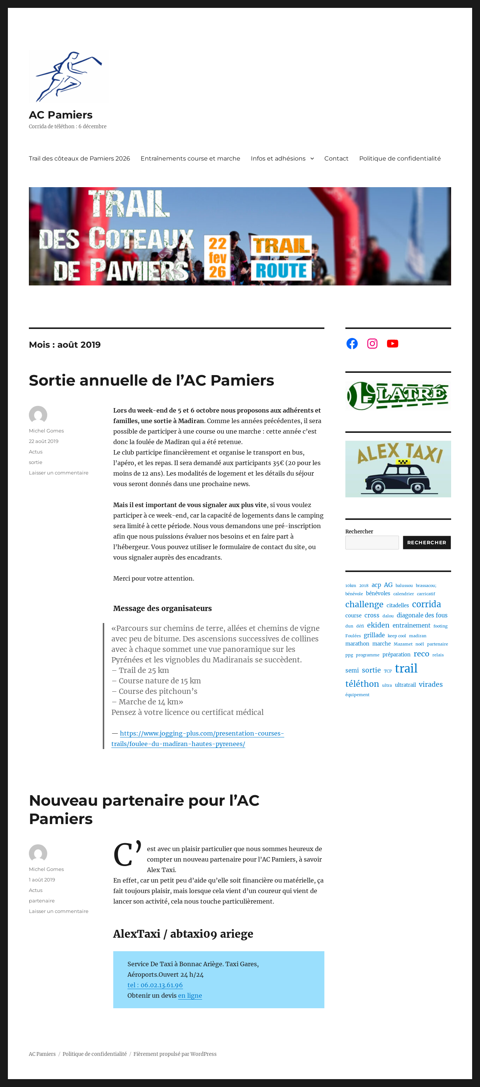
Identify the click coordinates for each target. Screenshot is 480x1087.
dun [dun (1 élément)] (349, 626)
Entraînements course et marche (190, 158)
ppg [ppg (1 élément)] (349, 655)
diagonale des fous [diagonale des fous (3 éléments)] (422, 615)
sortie (35, 462)
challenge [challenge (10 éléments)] (364, 604)
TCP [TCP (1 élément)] (388, 671)
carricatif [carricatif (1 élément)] (426, 594)
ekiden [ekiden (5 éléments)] (378, 625)
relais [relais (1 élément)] (438, 655)
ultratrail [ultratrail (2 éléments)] (405, 685)
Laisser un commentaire (58, 473)
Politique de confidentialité (400, 158)
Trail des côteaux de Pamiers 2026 (79, 158)
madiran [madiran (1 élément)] (417, 636)
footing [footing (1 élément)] (440, 626)
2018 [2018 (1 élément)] (364, 585)
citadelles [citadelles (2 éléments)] (398, 605)
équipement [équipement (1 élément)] (357, 694)
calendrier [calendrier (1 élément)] (403, 594)
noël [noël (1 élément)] (420, 644)
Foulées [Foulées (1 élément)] (353, 636)
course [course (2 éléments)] (353, 616)
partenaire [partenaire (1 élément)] (437, 644)
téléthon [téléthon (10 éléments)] (362, 684)
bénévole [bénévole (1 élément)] (354, 594)
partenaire (42, 901)
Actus (35, 452)
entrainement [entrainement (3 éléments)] (411, 625)
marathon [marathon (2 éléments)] (357, 644)
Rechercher (359, 531)
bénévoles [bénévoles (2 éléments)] (378, 593)
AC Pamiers (61, 114)
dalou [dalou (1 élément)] (388, 616)
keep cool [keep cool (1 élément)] (397, 636)
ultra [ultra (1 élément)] (387, 685)
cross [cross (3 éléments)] (372, 615)
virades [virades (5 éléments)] (431, 684)
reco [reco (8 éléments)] (421, 653)
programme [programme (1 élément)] (368, 655)
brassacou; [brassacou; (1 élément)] (426, 585)
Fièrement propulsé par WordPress (175, 1054)
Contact (336, 158)
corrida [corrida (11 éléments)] (426, 604)
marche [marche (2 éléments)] (381, 644)
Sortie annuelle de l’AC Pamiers (151, 380)
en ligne (190, 995)
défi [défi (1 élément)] (360, 626)
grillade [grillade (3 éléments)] (374, 635)
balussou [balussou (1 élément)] (404, 585)
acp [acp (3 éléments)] (376, 585)
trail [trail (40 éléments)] (406, 669)
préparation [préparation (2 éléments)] (396, 655)
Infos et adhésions (278, 158)
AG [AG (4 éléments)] (388, 585)
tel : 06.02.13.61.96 (155, 985)
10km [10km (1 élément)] (350, 585)
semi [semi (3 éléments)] (352, 670)
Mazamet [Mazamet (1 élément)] (403, 644)
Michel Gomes (46, 431)
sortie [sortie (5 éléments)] (371, 670)
